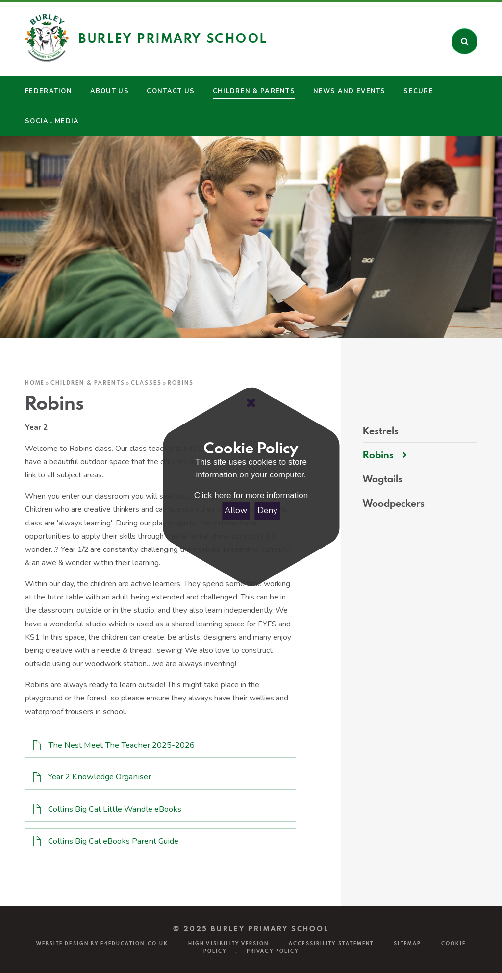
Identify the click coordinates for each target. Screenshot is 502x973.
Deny (267, 510)
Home (35, 383)
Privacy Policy (273, 951)
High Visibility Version (228, 943)
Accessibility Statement (331, 943)
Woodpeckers (394, 503)
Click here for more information (251, 495)
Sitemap (407, 943)
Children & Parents (87, 383)
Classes (146, 383)
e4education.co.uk (134, 943)
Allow (236, 510)
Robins (181, 383)
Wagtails (382, 479)
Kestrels (381, 431)
